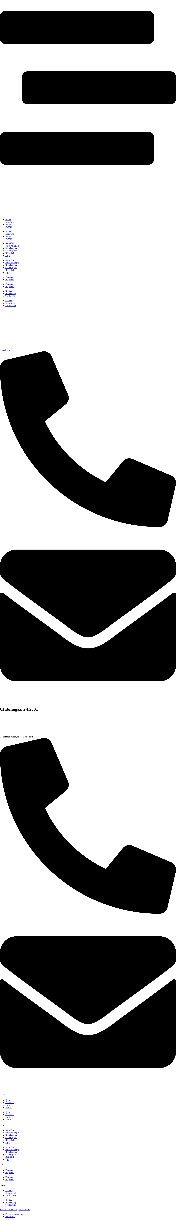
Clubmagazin (11, 1137)
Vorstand (9, 1105)
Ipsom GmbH (24, 1209)
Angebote (9, 1172)
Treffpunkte (10, 1195)
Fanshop (9, 1170)
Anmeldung (10, 1193)
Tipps (7, 1142)
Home (8, 1100)
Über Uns (9, 1102)
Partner (8, 1107)
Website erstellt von (8, 1209)
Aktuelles (9, 1130)
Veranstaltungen (12, 1133)
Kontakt (9, 1190)
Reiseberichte (11, 1135)
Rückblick (9, 1140)
